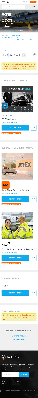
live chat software (19, 340)
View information (9, 122)
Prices (5, 55)
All (9, 35)
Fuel (13, 35)
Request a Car (15, 128)
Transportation (7, 38)
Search (24, 374)
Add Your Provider (19, 336)
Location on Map (8, 31)
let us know (21, 66)
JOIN (33, 2)
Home (3, 381)
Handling (19, 35)
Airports (32, 6)
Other (16, 38)
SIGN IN (25, 2)
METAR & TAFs (20, 40)
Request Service (15, 199)
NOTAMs (30, 40)
